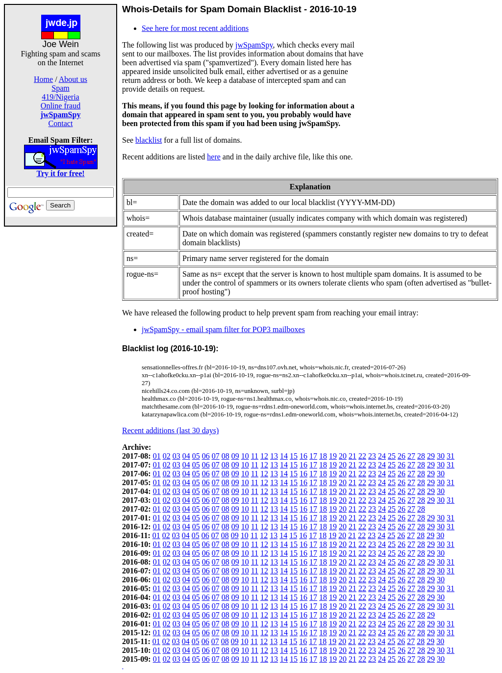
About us (73, 79)
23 (372, 456)
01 (157, 456)
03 (176, 456)
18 (323, 456)
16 (303, 456)
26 (401, 456)
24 (382, 456)
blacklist (148, 140)
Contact (61, 123)
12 (264, 456)
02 (167, 456)
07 (216, 456)
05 (196, 456)
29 (431, 456)
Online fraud (60, 106)
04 (186, 456)
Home (43, 79)
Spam (60, 88)
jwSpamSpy (254, 45)
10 (245, 456)
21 (352, 456)
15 (294, 456)
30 (441, 456)
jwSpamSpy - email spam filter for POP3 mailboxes (223, 329)
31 (450, 456)
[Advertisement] (61, 374)
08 (225, 456)
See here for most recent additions (195, 28)
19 (333, 456)
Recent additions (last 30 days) (170, 430)
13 (274, 456)
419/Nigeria (60, 97)
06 (206, 456)
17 (313, 456)
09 (235, 456)
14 (284, 456)
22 (362, 456)
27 (411, 456)
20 (343, 456)
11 (254, 456)
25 (392, 456)
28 (421, 456)
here (214, 157)
